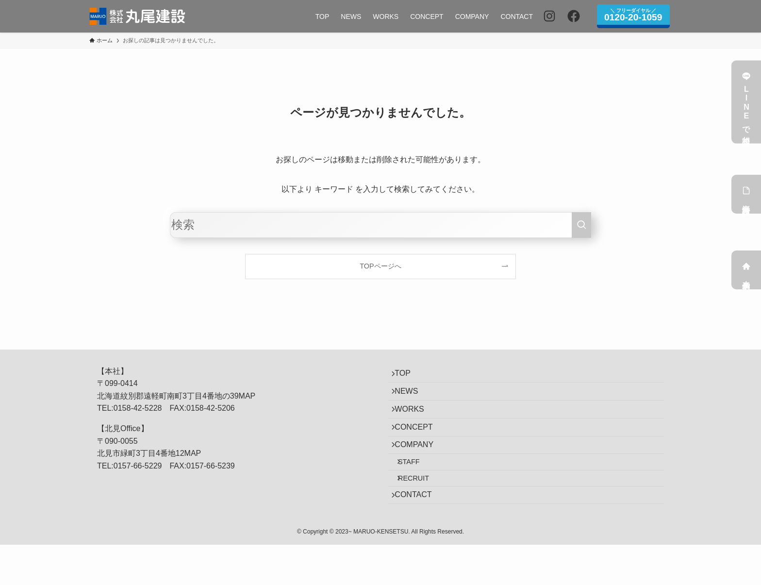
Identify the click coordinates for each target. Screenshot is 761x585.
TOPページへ (380, 266)
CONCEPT (419, 445)
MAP (247, 396)
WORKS (414, 422)
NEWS (411, 399)
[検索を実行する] (581, 225)
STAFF (417, 490)
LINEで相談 (746, 102)
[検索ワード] (380, 225)
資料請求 (746, 194)
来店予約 (746, 270)
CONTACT (418, 532)
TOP (408, 376)
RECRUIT (421, 511)
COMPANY (419, 468)
